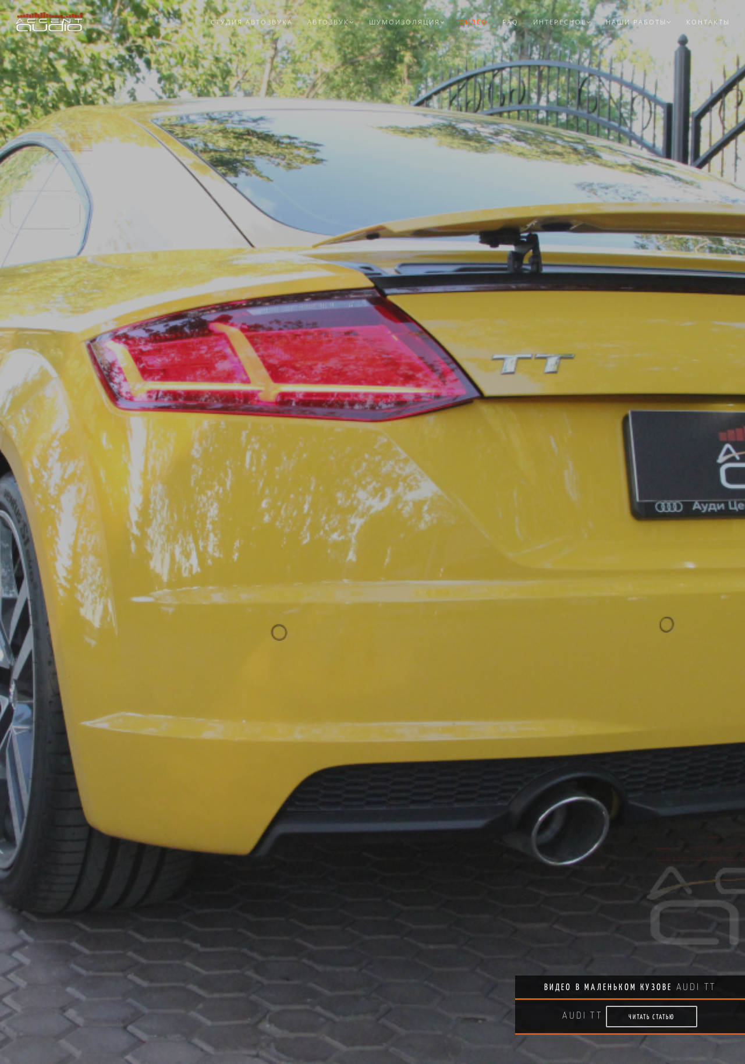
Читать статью (652, 1016)
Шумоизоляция (407, 21)
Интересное (562, 21)
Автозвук (330, 21)
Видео (474, 21)
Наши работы (639, 21)
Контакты (708, 21)
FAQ (510, 21)
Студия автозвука (252, 21)
